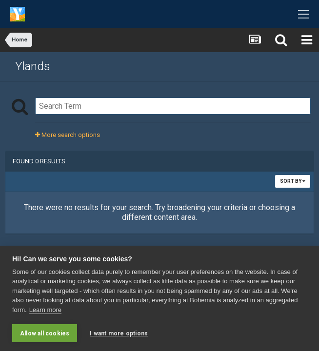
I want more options (119, 333)
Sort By (292, 181)
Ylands (32, 66)
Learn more (45, 309)
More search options (67, 134)
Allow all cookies (44, 333)
